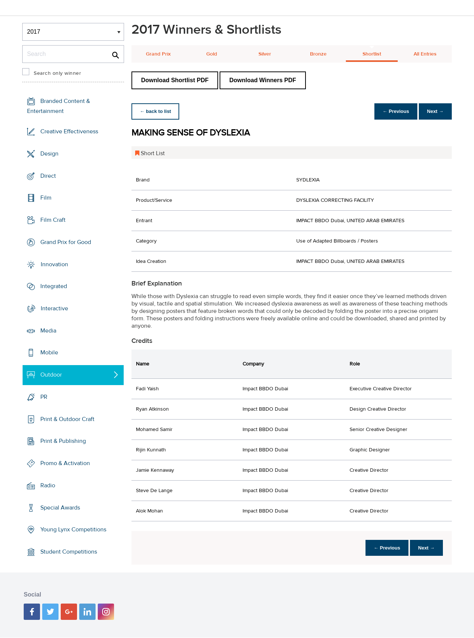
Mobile (49, 352)
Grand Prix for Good (65, 242)
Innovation (54, 264)
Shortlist (372, 54)
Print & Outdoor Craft (67, 419)
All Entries (425, 54)
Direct (48, 175)
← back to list (156, 111)
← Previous (394, 111)
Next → (434, 111)
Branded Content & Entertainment (58, 106)
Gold (211, 54)
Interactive (54, 308)
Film (45, 197)
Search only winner (57, 73)
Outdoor (51, 374)
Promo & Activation (65, 463)
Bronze (318, 54)
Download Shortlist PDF (174, 80)
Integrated (53, 286)
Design (49, 153)
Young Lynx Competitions (73, 529)
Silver (264, 54)
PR (43, 397)
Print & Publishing (63, 441)
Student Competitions (68, 551)
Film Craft (53, 220)
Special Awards (60, 507)
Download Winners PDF (262, 80)
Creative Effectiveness (69, 131)
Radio (47, 485)
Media (48, 330)
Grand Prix (158, 54)
